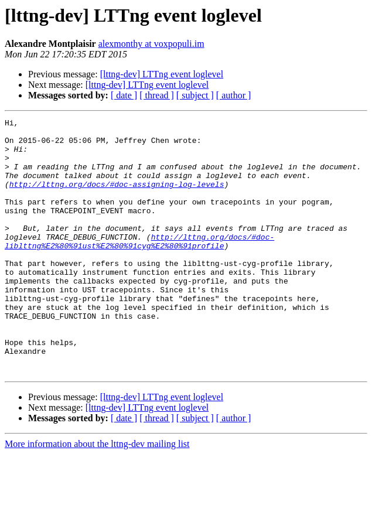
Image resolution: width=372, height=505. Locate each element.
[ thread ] (156, 95)
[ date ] (124, 95)
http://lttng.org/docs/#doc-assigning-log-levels (116, 198)
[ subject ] (195, 95)
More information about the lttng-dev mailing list (97, 495)
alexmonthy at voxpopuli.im (151, 44)
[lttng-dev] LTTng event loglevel (161, 74)
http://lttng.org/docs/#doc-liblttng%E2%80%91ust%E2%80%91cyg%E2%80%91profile (139, 266)
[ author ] (233, 95)
